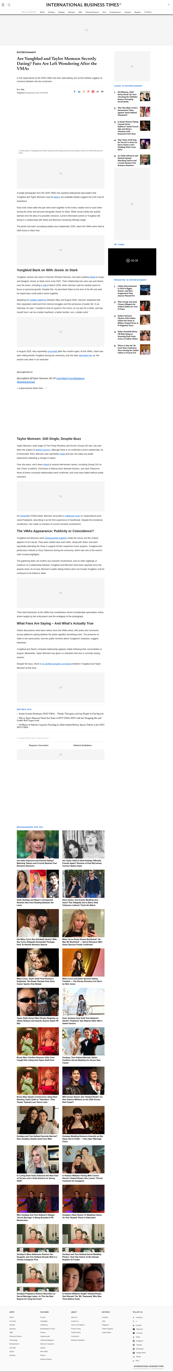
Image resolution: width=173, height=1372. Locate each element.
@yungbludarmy (25, 372)
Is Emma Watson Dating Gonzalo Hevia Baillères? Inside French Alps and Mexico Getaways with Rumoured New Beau (128, 128)
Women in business (47, 1344)
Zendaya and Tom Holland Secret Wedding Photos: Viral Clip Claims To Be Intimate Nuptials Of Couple (81, 1257)
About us (74, 1317)
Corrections (75, 1336)
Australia (105, 1317)
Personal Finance (92, 12)
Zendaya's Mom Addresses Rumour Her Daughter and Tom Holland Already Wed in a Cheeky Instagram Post (37, 1257)
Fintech (43, 1355)
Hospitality (44, 1321)
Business (71, 12)
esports (43, 1348)
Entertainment (115, 12)
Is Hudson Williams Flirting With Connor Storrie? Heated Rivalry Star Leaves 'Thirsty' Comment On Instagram (82, 1178)
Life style (13, 1348)
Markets (62, 12)
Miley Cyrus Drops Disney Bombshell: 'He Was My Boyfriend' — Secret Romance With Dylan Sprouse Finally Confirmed (82, 942)
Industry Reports (46, 1359)
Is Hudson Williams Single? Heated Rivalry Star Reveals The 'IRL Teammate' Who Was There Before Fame (81, 1296)
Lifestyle (127, 12)
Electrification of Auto (47, 1329)
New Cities (44, 1351)
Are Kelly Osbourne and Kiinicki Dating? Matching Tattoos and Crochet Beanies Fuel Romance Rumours (37, 863)
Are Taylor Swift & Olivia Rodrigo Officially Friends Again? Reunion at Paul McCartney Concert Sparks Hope (82, 863)
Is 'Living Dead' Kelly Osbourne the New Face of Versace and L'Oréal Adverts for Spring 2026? (37, 1178)
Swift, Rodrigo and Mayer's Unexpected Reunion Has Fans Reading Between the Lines (35, 902)
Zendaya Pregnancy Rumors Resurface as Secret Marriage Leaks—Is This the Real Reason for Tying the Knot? (36, 1296)
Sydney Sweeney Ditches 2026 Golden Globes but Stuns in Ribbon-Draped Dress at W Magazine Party (128, 321)
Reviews (137, 12)
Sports (12, 1351)
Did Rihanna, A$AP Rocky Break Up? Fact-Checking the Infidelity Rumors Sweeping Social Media (128, 97)
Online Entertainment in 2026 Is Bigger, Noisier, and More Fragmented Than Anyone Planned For (127, 291)
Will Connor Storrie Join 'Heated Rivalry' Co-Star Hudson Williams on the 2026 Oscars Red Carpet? (82, 1099)
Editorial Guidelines (83, 745)
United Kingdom (107, 1329)
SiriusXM (24, 516)
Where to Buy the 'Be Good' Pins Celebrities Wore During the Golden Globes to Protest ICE (128, 349)
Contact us (75, 1321)
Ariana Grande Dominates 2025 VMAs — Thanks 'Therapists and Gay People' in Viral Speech (61, 714)
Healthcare (44, 1325)
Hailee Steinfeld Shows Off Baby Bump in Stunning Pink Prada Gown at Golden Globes (128, 335)
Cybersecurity (45, 1336)
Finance (43, 1332)
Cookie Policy (76, 1332)
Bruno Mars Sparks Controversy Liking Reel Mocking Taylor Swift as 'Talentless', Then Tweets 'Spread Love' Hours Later (37, 1099)
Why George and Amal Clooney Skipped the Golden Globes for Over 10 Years (128, 305)
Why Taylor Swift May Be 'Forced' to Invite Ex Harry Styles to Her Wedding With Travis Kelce (127, 145)
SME (80, 12)
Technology (13, 1340)
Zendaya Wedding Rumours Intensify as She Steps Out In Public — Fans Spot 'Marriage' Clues (82, 1139)
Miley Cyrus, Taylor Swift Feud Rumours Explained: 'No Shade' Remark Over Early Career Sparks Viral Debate (36, 981)
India (103, 1321)
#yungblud (62, 378)
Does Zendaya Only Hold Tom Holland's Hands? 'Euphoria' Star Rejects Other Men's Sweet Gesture (82, 1020)
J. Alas (21, 89)
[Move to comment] (102, 91)
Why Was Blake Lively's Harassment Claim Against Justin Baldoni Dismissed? (128, 111)
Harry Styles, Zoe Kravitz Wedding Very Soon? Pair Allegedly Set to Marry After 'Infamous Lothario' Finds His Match (80, 902)
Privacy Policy (76, 1329)
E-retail (42, 1317)
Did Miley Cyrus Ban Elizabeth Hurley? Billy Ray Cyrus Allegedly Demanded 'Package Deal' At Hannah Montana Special (37, 942)
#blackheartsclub (26, 382)
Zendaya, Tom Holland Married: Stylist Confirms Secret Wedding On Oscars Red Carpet (81, 1060)
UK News (51, 12)
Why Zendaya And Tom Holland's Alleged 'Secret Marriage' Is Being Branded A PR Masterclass (36, 1217)
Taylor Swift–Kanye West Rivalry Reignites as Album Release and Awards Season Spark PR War (38, 1020)
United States (106, 1332)
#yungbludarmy (76, 378)
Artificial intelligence (47, 1340)
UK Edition (148, 12)
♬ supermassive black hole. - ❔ (32, 388)
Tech (104, 12)
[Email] (97, 91)
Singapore (105, 1325)
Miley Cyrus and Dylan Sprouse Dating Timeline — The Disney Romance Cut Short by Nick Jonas (82, 981)
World (42, 12)
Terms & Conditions (78, 1325)
